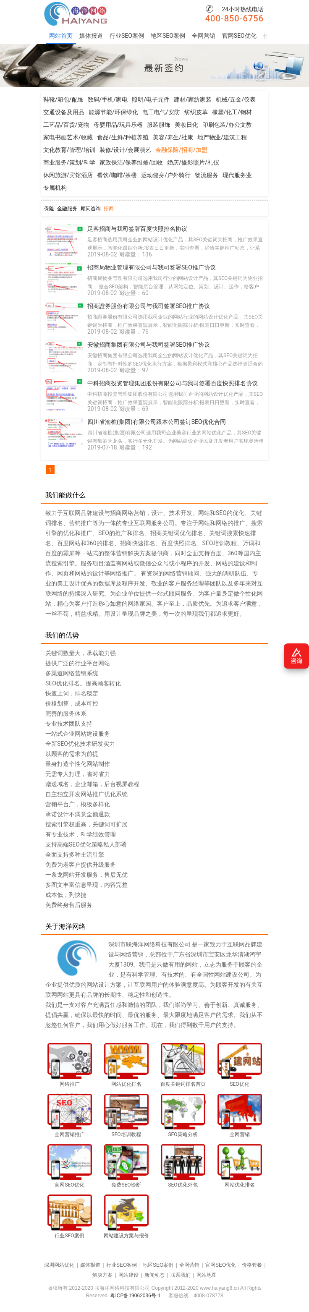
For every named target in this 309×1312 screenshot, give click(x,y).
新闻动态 (154, 1275)
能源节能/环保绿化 (113, 112)
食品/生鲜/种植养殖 (123, 137)
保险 (49, 209)
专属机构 (55, 187)
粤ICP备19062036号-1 (135, 1296)
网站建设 (128, 1275)
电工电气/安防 (161, 112)
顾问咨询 (91, 209)
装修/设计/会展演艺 (126, 149)
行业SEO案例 (127, 35)
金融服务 (67, 209)
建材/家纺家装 (193, 99)
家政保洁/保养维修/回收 (131, 162)
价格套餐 (252, 1265)
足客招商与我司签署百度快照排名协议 (137, 228)
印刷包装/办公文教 (227, 124)
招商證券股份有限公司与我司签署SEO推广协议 (148, 306)
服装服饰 (158, 124)
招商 (109, 209)
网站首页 (61, 35)
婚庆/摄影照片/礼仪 (193, 162)
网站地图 (206, 1275)
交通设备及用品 (63, 112)
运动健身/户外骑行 (166, 175)
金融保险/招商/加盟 (181, 149)
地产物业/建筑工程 (222, 137)
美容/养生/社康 (173, 137)
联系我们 (180, 1275)
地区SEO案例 (168, 35)
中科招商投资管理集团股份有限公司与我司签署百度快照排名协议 (172, 383)
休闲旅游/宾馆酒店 (68, 175)
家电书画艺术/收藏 (68, 137)
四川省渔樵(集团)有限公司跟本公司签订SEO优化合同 (156, 421)
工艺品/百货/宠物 (66, 124)
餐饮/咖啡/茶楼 (117, 175)
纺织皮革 (196, 112)
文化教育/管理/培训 (69, 149)
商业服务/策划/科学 (69, 162)
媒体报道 (91, 35)
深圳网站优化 (59, 1265)
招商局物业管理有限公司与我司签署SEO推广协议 (151, 267)
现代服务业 (237, 175)
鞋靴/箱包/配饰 (63, 99)
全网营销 (203, 35)
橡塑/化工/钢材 (232, 112)
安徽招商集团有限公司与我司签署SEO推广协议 (148, 344)
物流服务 (206, 175)
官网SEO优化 (239, 35)
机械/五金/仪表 (236, 99)
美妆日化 (186, 124)
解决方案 (102, 1275)
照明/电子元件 (151, 99)
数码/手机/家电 (108, 99)
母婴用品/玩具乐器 (118, 124)
